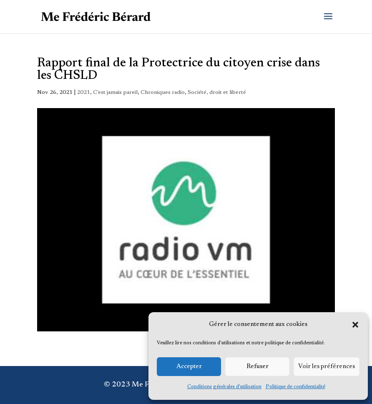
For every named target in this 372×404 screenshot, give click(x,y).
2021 (83, 93)
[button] (355, 325)
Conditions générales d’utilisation (224, 386)
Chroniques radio (163, 93)
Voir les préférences (326, 367)
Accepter (189, 367)
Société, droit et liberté (217, 93)
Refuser (257, 367)
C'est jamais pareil (115, 93)
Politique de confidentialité (295, 386)
